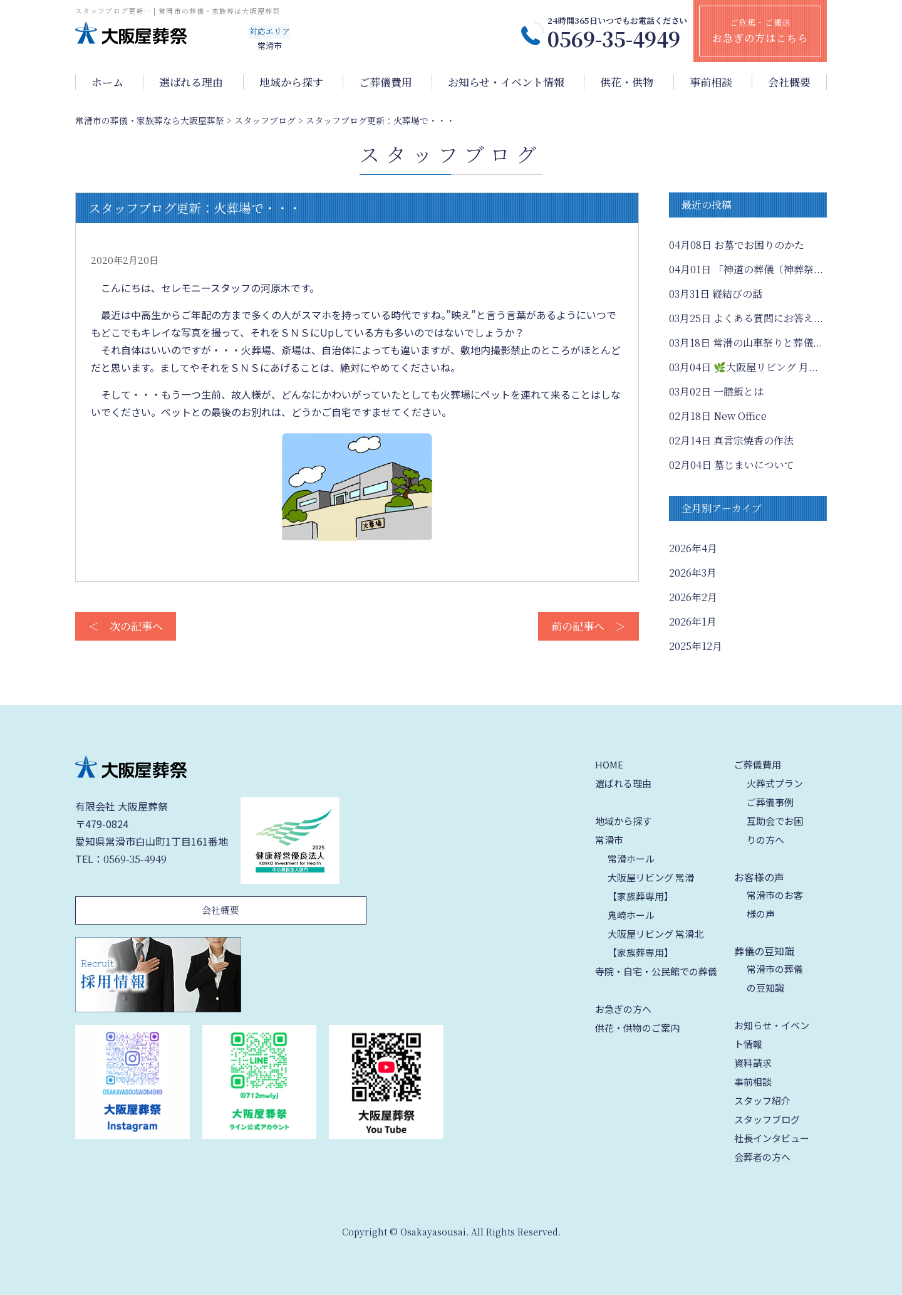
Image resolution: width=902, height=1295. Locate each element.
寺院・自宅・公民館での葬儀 (656, 971)
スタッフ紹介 (762, 1100)
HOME (609, 764)
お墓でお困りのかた (736, 245)
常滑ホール (631, 858)
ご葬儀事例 (770, 802)
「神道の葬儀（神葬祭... (746, 269)
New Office (718, 416)
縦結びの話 (715, 293)
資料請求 (753, 1062)
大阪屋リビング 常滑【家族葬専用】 (651, 887)
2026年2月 (693, 597)
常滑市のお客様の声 (775, 904)
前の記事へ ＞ (588, 626)
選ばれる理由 (191, 82)
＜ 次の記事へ (125, 626)
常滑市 (609, 839)
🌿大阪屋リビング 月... (743, 367)
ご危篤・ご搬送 (760, 30)
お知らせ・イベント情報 (506, 82)
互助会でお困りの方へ (775, 830)
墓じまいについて (731, 465)
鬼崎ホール (631, 914)
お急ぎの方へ (623, 1008)
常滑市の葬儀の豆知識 (775, 978)
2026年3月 (693, 572)
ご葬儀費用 (385, 82)
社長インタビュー (771, 1138)
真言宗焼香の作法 (731, 440)
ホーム (107, 82)
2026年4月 (693, 548)
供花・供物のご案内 (637, 1027)
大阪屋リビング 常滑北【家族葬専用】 (655, 943)
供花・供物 (626, 82)
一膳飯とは (716, 391)
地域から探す (291, 82)
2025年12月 (695, 646)
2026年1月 (693, 621)
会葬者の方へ (762, 1156)
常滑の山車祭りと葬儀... (745, 342)
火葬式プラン (775, 783)
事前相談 (711, 82)
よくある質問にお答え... (746, 318)
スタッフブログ (767, 1119)
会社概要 (789, 82)
